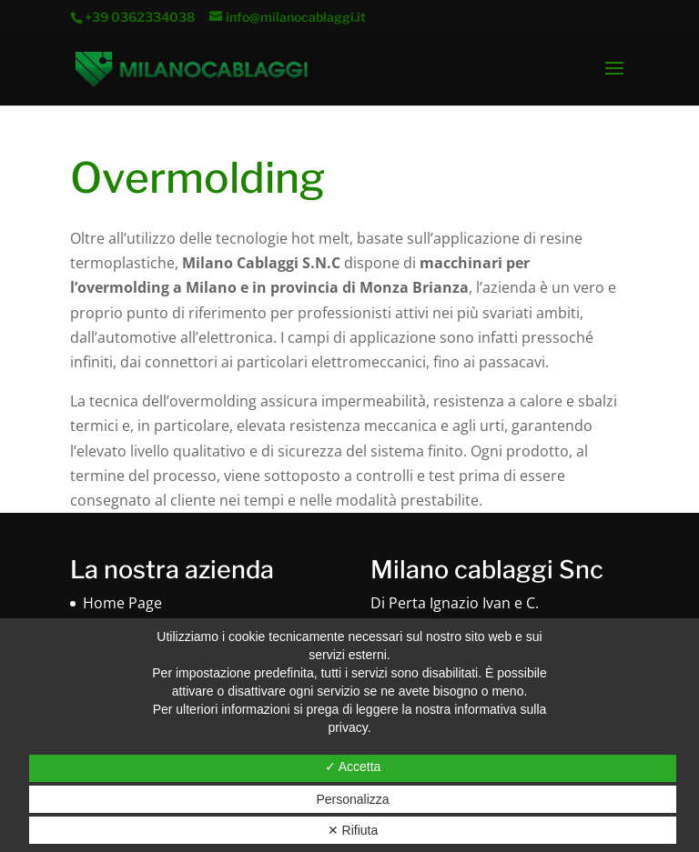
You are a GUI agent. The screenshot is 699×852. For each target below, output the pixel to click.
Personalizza (352, 799)
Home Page (122, 603)
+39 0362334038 (141, 17)
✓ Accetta (353, 766)
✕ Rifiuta (353, 830)
